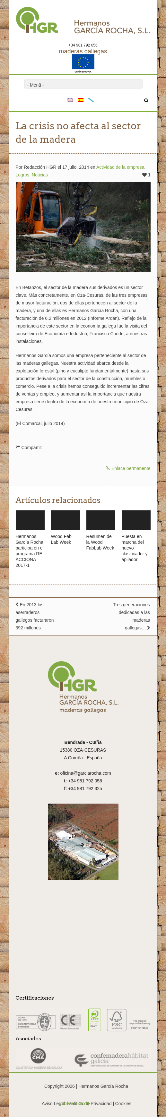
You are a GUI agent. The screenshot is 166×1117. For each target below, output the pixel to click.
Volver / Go (75, 1103)
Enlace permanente (128, 468)
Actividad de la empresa (120, 167)
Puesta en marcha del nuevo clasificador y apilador (135, 548)
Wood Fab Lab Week (61, 539)
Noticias (40, 174)
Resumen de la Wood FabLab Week (100, 542)
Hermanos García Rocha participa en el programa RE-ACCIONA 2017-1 (30, 551)
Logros (23, 174)
